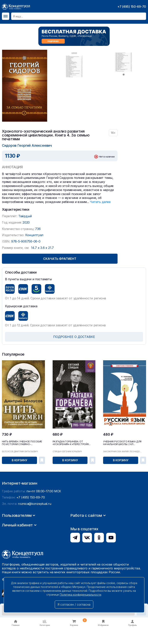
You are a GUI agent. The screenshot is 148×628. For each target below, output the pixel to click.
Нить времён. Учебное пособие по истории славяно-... (22, 443)
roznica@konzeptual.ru (34, 540)
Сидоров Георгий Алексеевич (27, 145)
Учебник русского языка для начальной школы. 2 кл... (122, 443)
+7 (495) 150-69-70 (131, 6)
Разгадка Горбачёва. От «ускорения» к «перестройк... (72, 443)
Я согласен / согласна (74, 604)
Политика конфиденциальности (80, 594)
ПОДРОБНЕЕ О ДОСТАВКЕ (74, 337)
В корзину (19, 460)
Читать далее (100, 202)
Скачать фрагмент (59, 259)
